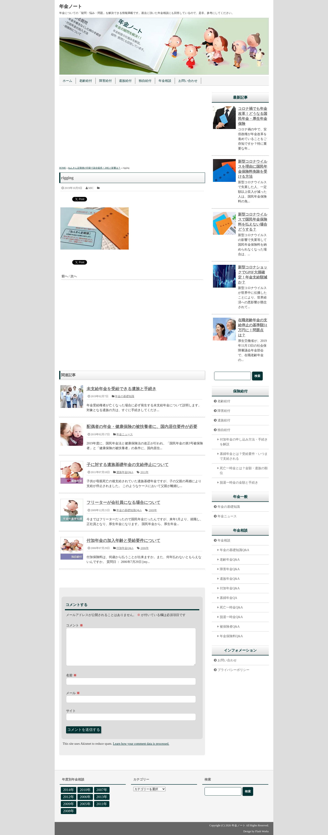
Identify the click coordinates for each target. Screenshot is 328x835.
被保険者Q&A (230, 626)
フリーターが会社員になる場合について (123, 502)
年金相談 (165, 80)
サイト (71, 711)
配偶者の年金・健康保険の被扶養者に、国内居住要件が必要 (142, 426)
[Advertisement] (132, 127)
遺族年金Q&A (124, 472)
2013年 (101, 797)
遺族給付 (125, 80)
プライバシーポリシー (233, 670)
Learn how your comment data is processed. (141, 743)
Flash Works (262, 831)
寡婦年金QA (228, 598)
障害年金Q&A (230, 569)
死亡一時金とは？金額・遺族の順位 (244, 470)
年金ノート (70, 6)
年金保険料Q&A (231, 636)
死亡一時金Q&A (231, 607)
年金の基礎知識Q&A (129, 510)
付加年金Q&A (124, 548)
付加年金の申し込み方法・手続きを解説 (244, 442)
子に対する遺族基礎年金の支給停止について (128, 464)
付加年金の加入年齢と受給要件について (123, 540)
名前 (71, 675)
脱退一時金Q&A (231, 617)
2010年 (85, 790)
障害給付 (105, 80)
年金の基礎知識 (124, 396)
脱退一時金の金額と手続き (239, 482)
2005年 (85, 804)
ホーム (67, 80)
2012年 (68, 797)
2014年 (68, 790)
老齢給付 (85, 80)
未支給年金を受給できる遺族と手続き (121, 389)
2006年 (145, 548)
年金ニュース (124, 434)
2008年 (68, 811)
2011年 (144, 472)
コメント (74, 625)
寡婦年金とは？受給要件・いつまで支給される (244, 456)
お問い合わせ (187, 80)
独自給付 (145, 80)
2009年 (153, 510)
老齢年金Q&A (230, 559)
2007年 (101, 790)
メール (73, 693)
